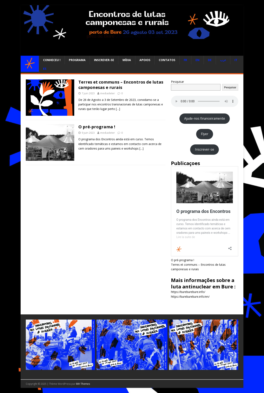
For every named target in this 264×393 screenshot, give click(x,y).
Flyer (204, 134)
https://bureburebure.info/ (188, 292)
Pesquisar (177, 82)
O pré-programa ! (96, 127)
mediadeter (107, 93)
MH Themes (83, 384)
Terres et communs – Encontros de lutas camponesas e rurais (120, 84)
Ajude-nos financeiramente (204, 118)
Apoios (144, 60)
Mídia (127, 60)
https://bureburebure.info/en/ (190, 297)
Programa (77, 60)
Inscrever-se (104, 60)
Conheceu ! (51, 60)
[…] (118, 109)
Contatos (167, 60)
